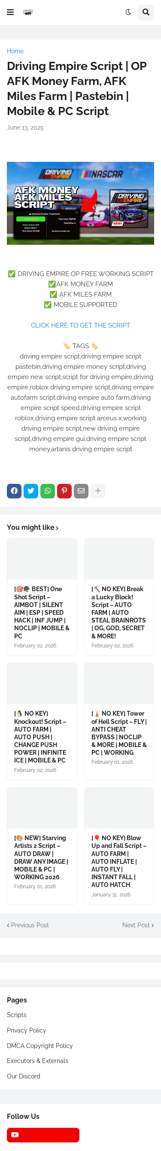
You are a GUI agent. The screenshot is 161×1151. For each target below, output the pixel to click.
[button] (10, 12)
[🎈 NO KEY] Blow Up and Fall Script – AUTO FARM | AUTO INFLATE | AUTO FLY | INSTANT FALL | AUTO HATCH (118, 861)
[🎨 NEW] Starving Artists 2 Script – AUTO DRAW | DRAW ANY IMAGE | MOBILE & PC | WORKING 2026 (41, 858)
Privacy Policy (26, 1030)
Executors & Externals (37, 1060)
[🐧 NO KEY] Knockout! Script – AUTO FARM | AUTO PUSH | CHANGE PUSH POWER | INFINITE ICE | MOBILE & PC (40, 737)
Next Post (136, 925)
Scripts (17, 1014)
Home (15, 51)
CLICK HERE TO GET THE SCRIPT (80, 325)
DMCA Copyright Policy (40, 1045)
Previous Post (30, 925)
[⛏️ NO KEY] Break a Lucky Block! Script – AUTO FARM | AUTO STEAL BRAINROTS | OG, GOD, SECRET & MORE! (118, 612)
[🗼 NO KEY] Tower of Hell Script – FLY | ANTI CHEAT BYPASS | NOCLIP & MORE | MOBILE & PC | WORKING (119, 733)
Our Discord (23, 1076)
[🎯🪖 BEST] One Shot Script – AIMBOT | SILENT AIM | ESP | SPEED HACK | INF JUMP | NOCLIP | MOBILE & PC (42, 612)
